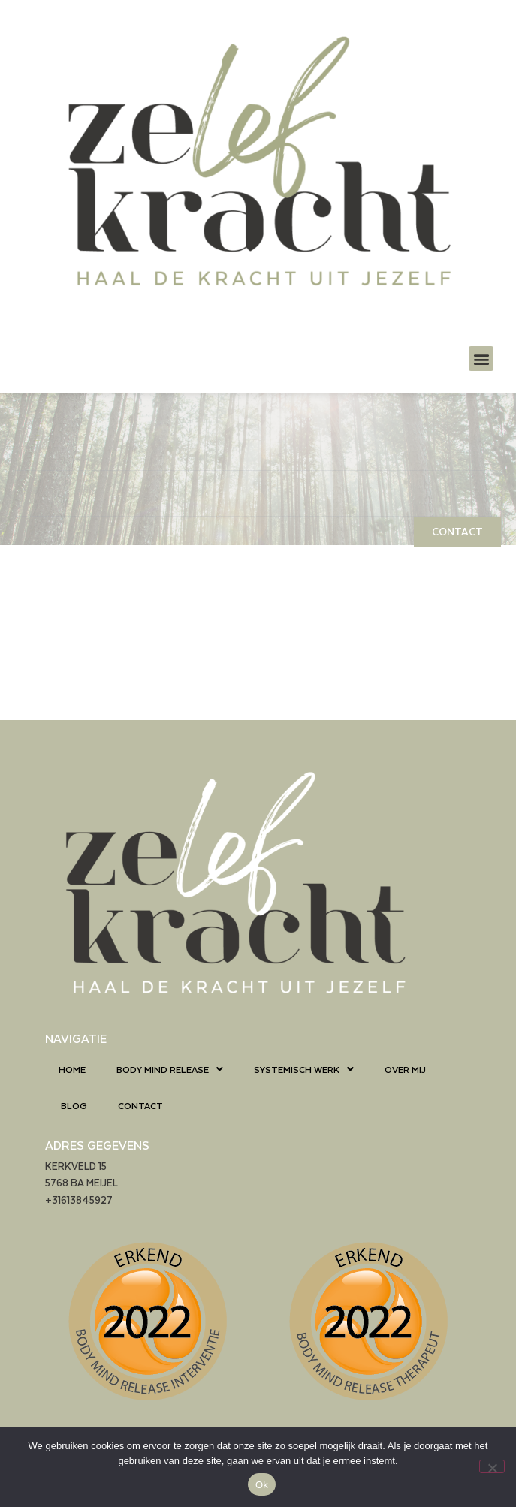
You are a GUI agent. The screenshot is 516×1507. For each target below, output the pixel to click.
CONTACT (140, 1105)
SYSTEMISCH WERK (304, 1069)
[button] (481, 358)
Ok (261, 1484)
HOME (72, 1069)
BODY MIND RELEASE (169, 1069)
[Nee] (492, 1466)
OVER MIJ (405, 1069)
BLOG (74, 1105)
